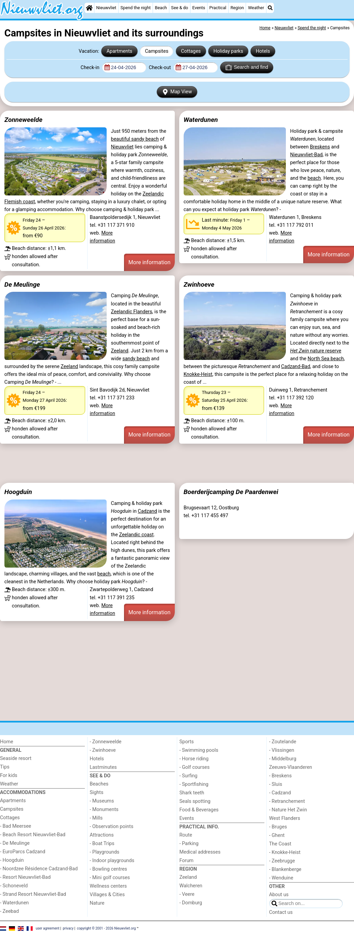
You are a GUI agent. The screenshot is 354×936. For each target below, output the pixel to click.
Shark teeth (192, 793)
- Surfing (189, 776)
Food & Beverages (199, 810)
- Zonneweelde (105, 742)
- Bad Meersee (15, 826)
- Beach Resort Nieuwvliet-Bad (32, 835)
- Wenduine (281, 878)
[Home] (89, 8)
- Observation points (111, 826)
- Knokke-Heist (285, 852)
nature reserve (315, 351)
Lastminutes (103, 767)
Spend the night (135, 7)
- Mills (96, 818)
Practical (217, 7)
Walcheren (191, 886)
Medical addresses (200, 852)
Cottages (191, 51)
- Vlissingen (281, 750)
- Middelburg (282, 759)
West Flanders (284, 818)
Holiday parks (228, 51)
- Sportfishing (194, 784)
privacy (68, 928)
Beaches (99, 784)
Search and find (247, 67)
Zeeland (119, 351)
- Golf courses (195, 767)
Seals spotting (195, 801)
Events (198, 7)
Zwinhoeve (199, 284)
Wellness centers (108, 886)
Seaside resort (15, 758)
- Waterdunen (14, 903)
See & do (179, 7)
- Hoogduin (12, 860)
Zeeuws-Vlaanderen (290, 767)
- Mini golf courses (110, 878)
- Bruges (278, 827)
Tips (5, 767)
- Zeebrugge (282, 861)
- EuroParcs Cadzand (22, 852)
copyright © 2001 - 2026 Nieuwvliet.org (106, 928)
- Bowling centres (108, 869)
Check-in (91, 67)
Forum (187, 860)
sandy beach (136, 359)
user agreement (48, 928)
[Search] (270, 8)
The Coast (280, 844)
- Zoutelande (282, 742)
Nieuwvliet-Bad (306, 155)
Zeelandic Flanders (131, 312)
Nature (97, 903)
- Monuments (104, 809)
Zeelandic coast (136, 535)
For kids (8, 775)
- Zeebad (9, 911)
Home (6, 742)
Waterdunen (201, 120)
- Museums (102, 801)
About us (279, 895)
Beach (161, 7)
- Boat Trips (102, 843)
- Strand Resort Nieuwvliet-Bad (33, 894)
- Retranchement (287, 801)
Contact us (281, 912)
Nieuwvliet (106, 7)
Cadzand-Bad (295, 366)
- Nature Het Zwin (288, 810)
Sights (96, 792)
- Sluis (275, 784)
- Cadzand (280, 793)
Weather (256, 7)
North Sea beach (326, 359)
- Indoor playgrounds (112, 860)
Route (186, 835)
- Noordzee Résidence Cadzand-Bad (39, 869)
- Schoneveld (14, 886)
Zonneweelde (23, 120)
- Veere (187, 894)
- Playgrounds (104, 852)
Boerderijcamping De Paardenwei (231, 492)
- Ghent (277, 835)
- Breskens (280, 776)
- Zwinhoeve (103, 750)
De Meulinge (22, 284)
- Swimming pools (199, 750)
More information (149, 262)
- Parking (189, 843)
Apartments (120, 51)
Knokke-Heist (198, 374)
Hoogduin (18, 492)
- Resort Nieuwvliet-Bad (25, 877)
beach (314, 178)
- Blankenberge (285, 869)
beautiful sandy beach (135, 139)
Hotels (263, 51)
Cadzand (147, 511)
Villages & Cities (107, 895)
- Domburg (191, 903)
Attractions (101, 835)
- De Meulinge (15, 843)
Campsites (156, 51)
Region (237, 7)
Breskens (320, 147)
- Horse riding (194, 759)
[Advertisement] (177, 463)
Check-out (160, 67)
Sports (187, 742)
